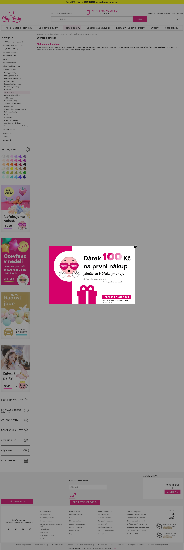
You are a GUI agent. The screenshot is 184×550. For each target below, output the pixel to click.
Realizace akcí (74, 531)
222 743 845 (112, 11)
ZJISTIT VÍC (172, 492)
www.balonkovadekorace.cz (112, 545)
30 (94, 2)
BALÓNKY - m (103, 527)
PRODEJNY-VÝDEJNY (15, 400)
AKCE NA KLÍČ (15, 440)
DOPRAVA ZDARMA (15, 410)
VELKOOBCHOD (15, 461)
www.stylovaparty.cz (159, 545)
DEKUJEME (88, 2)
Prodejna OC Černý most (136, 534)
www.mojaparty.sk (43, 545)
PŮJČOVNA (15, 451)
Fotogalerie (102, 534)
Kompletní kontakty (76, 514)
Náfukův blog (17, 501)
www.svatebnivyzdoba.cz (65, 545)
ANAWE (114, 548)
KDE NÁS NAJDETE (133, 512)
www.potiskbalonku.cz (137, 545)
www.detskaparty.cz (88, 545)
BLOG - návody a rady (105, 531)
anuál (110, 527)
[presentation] (116, 290)
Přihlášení (151, 13)
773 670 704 (98, 11)
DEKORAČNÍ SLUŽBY (15, 430)
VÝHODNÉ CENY (15, 420)
